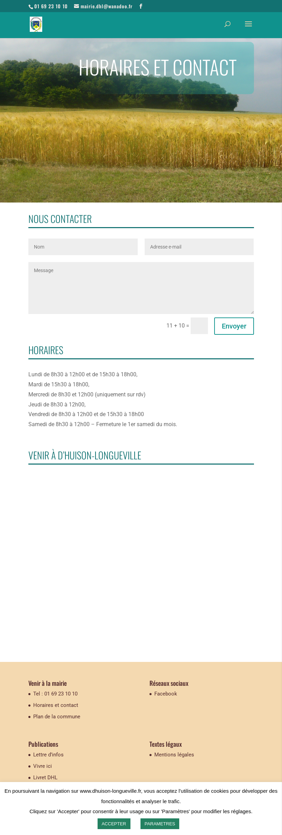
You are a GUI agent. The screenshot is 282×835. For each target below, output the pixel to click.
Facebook (165, 694)
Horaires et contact (55, 705)
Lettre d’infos (48, 755)
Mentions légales (174, 755)
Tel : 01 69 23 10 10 (55, 694)
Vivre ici (42, 766)
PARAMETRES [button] (160, 823)
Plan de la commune (56, 716)
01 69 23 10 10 (51, 6)
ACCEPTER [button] (114, 823)
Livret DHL (45, 777)
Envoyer (234, 326)
